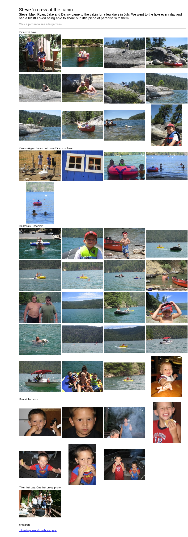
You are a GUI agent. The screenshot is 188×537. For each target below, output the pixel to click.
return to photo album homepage (38, 530)
